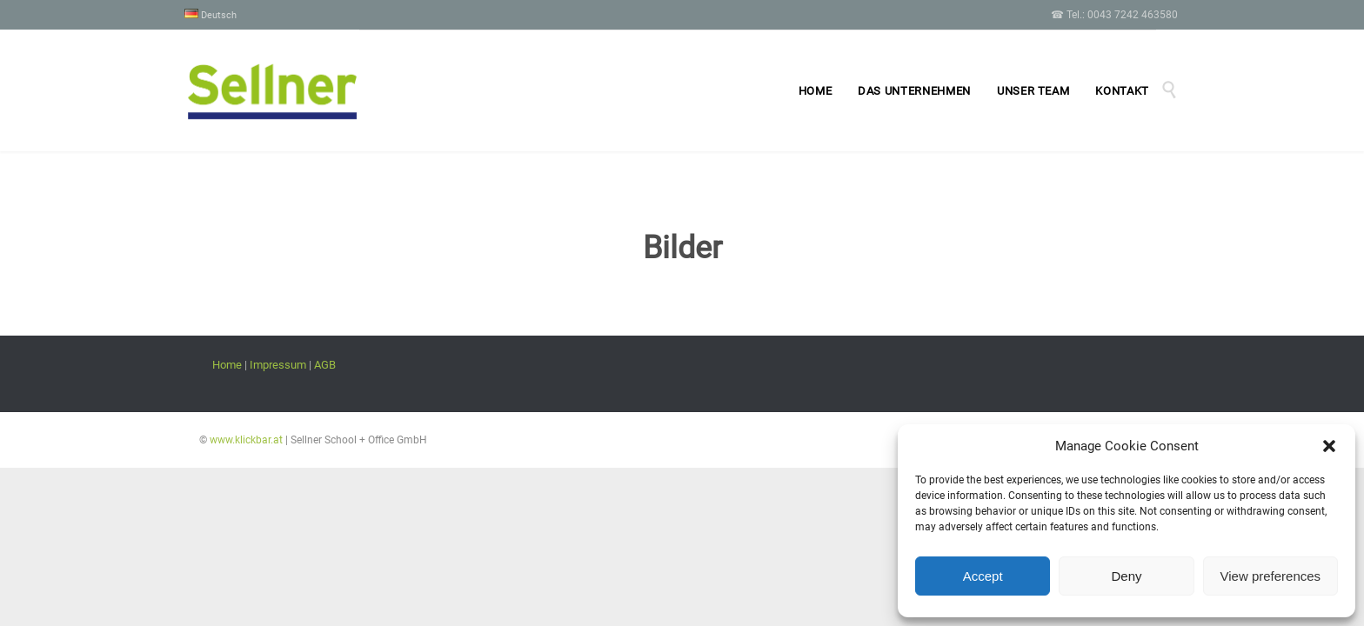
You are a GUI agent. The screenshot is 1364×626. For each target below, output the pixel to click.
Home (227, 364)
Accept (983, 576)
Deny (1126, 576)
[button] (1329, 446)
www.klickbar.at (245, 440)
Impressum (278, 364)
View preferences (1270, 576)
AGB (325, 364)
